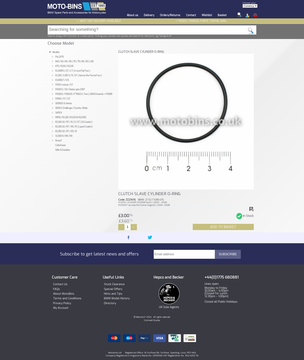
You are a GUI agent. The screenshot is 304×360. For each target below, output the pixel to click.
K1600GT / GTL (62, 80)
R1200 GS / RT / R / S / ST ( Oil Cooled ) (73, 122)
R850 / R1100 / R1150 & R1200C (70, 117)
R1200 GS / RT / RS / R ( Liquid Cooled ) (74, 126)
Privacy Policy (62, 303)
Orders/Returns (170, 15)
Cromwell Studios (152, 320)
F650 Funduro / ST (64, 84)
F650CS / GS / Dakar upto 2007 (70, 89)
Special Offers (113, 289)
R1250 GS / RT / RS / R (66, 131)
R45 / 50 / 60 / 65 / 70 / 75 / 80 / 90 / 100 (74, 61)
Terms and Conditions (67, 298)
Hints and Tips (113, 294)
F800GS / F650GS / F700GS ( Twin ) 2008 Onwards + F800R (83, 94)
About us (132, 15)
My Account (60, 308)
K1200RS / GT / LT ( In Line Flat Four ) (72, 70)
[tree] (81, 101)
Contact (191, 15)
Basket (222, 15)
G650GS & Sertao (63, 103)
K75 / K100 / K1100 (64, 66)
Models (56, 52)
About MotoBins (63, 294)
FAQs (56, 289)
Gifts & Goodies (62, 149)
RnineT (58, 140)
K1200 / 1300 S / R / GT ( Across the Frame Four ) (78, 75)
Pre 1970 (59, 56)
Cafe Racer (60, 145)
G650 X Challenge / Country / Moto (71, 108)
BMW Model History (117, 298)
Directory (110, 303)
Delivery (149, 15)
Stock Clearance (114, 284)
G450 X (58, 112)
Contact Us (60, 284)
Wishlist (207, 15)
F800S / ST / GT (62, 98)
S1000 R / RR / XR (63, 136)
